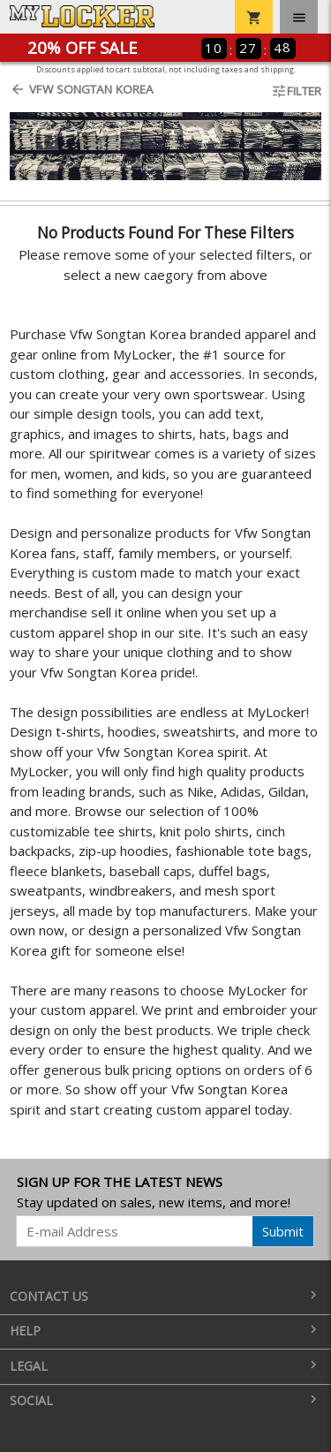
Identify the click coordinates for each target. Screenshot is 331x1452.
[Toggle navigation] (299, 17)
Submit (283, 1231)
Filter (296, 91)
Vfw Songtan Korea (82, 89)
